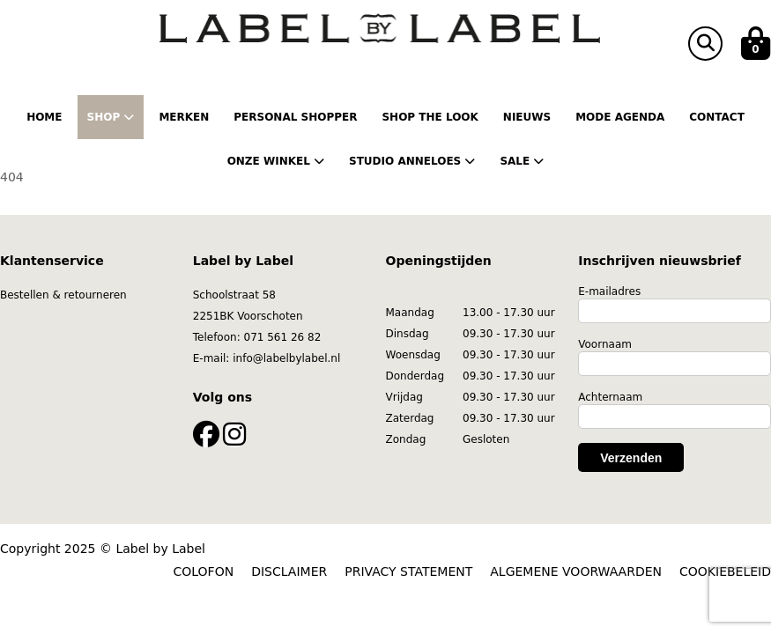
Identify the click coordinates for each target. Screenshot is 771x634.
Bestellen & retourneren (63, 295)
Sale (522, 161)
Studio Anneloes (412, 161)
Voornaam (605, 344)
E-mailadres (609, 291)
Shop (111, 117)
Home (44, 117)
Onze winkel (275, 161)
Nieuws (527, 117)
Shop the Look (430, 117)
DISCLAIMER (289, 571)
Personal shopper (295, 117)
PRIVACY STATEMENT (408, 571)
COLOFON (204, 571)
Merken (184, 117)
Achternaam (610, 397)
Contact (717, 117)
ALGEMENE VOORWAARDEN (576, 571)
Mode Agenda (619, 117)
